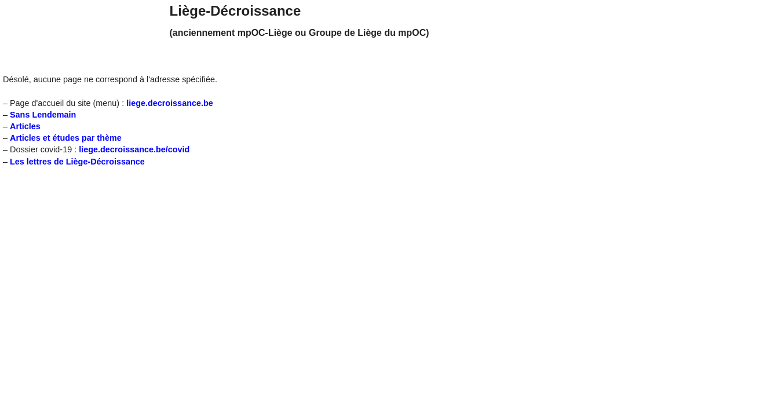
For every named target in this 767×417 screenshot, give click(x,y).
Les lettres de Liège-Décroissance (77, 161)
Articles (25, 126)
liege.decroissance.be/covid (134, 149)
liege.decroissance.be (169, 103)
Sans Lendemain (43, 114)
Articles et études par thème (66, 137)
